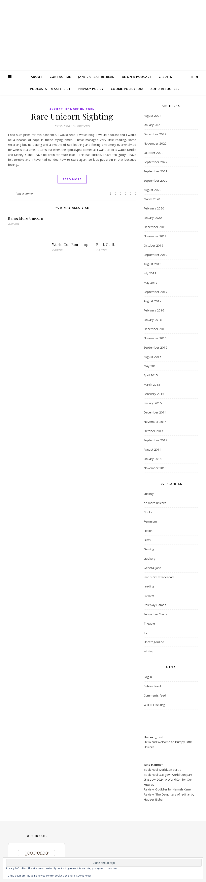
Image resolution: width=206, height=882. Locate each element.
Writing (148, 651)
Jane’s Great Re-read (96, 77)
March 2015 (152, 384)
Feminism (150, 521)
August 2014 (152, 449)
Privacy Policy (91, 89)
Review (149, 596)
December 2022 (155, 134)
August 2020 (152, 190)
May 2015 (151, 366)
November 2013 (155, 468)
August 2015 (152, 357)
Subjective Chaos (155, 614)
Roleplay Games (155, 605)
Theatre (149, 623)
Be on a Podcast (136, 77)
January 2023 (153, 125)
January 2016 (153, 320)
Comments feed (155, 695)
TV (145, 633)
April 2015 (151, 375)
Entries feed (152, 686)
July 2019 (150, 273)
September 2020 (155, 180)
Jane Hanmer (24, 193)
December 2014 (155, 412)
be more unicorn (80, 109)
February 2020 (154, 208)
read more (72, 179)
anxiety (56, 109)
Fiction (148, 531)
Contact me (60, 77)
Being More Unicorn (25, 218)
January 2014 (153, 459)
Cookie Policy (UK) (127, 89)
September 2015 (155, 347)
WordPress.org (154, 705)
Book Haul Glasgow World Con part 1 (169, 775)
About (36, 77)
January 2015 (153, 403)
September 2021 (155, 171)
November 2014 (155, 422)
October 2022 (153, 153)
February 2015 (154, 394)
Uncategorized (154, 642)
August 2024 (152, 116)
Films (147, 540)
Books (148, 512)
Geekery (150, 558)
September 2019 (155, 255)
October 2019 (153, 245)
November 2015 (155, 338)
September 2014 (155, 440)
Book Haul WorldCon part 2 (162, 769)
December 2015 (155, 329)
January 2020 (153, 218)
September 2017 (155, 292)
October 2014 (153, 431)
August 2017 (152, 301)
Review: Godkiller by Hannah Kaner (168, 789)
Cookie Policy (83, 875)
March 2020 (152, 199)
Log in (148, 677)
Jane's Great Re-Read (159, 577)
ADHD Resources (164, 89)
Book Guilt (105, 244)
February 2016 (154, 310)
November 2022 (155, 143)
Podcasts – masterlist (50, 89)
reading (149, 586)
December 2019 (155, 227)
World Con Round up (70, 244)
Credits (165, 77)
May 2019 (151, 282)
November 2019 (155, 236)
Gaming (149, 549)
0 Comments (81, 126)
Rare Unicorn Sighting (72, 116)
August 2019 (152, 264)
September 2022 (155, 162)
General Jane (152, 568)
